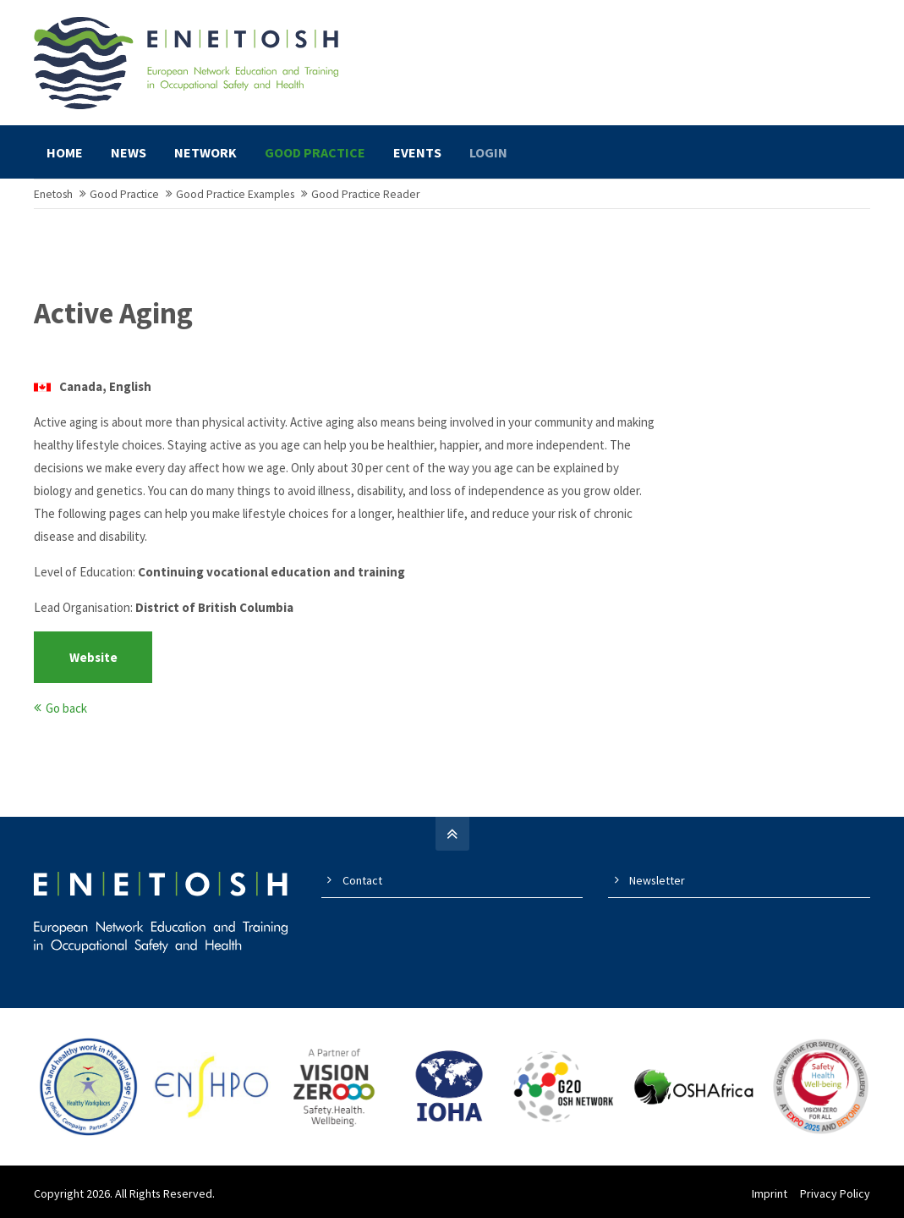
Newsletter (657, 880)
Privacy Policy (835, 1193)
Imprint (769, 1193)
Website (93, 657)
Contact (362, 880)
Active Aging (113, 313)
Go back (66, 708)
